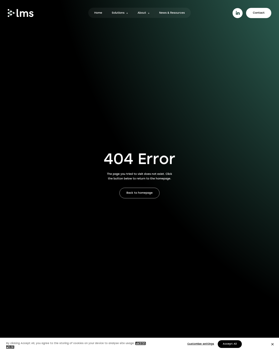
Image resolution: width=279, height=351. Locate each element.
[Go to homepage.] (21, 13)
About (142, 13)
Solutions (118, 13)
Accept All (230, 344)
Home (98, 13)
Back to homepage (139, 193)
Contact (259, 13)
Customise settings (200, 344)
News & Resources (172, 13)
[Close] (272, 344)
